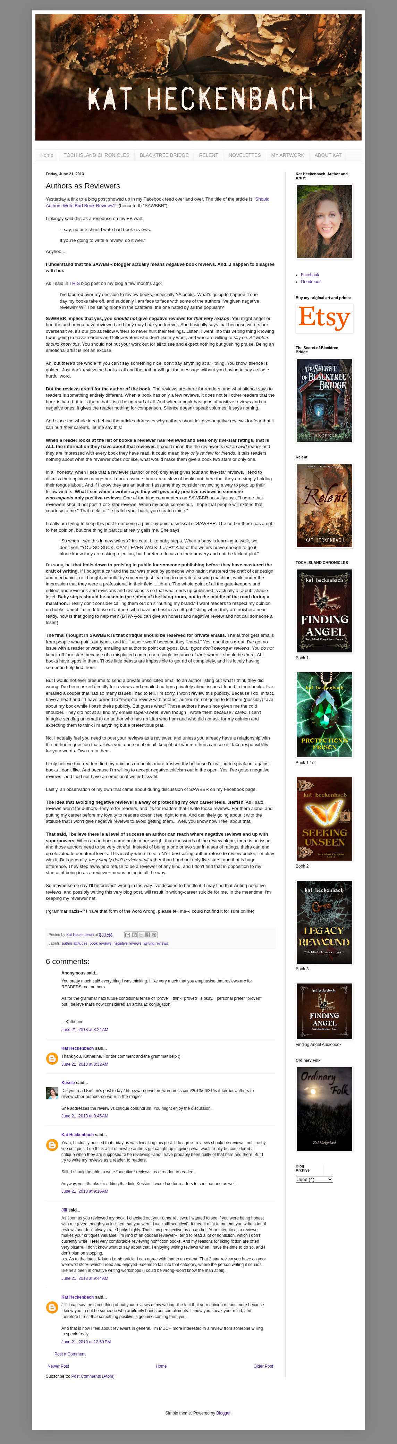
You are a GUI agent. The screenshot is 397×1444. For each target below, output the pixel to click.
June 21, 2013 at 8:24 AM (84, 1029)
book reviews (100, 943)
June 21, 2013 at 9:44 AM (84, 1278)
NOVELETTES (245, 155)
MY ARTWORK (287, 155)
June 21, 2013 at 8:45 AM (84, 1116)
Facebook (310, 274)
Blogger (223, 1413)
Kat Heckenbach (77, 1048)
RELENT (208, 155)
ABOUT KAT (328, 155)
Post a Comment (69, 1354)
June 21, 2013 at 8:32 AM (84, 1064)
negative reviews (127, 943)
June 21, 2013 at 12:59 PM (86, 1342)
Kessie (68, 1082)
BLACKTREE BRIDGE (164, 155)
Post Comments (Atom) (93, 1376)
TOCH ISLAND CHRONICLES (96, 155)
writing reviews (156, 943)
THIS (74, 283)
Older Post (263, 1366)
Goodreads (311, 281)
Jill (64, 1210)
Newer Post (58, 1366)
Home (46, 155)
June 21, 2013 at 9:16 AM (84, 1191)
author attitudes (74, 943)
